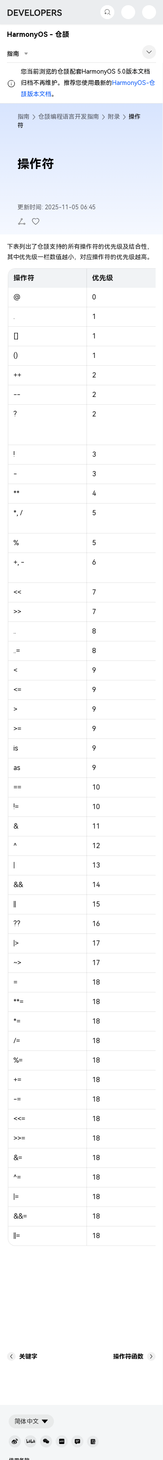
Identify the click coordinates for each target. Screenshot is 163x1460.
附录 (114, 116)
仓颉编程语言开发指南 (68, 116)
